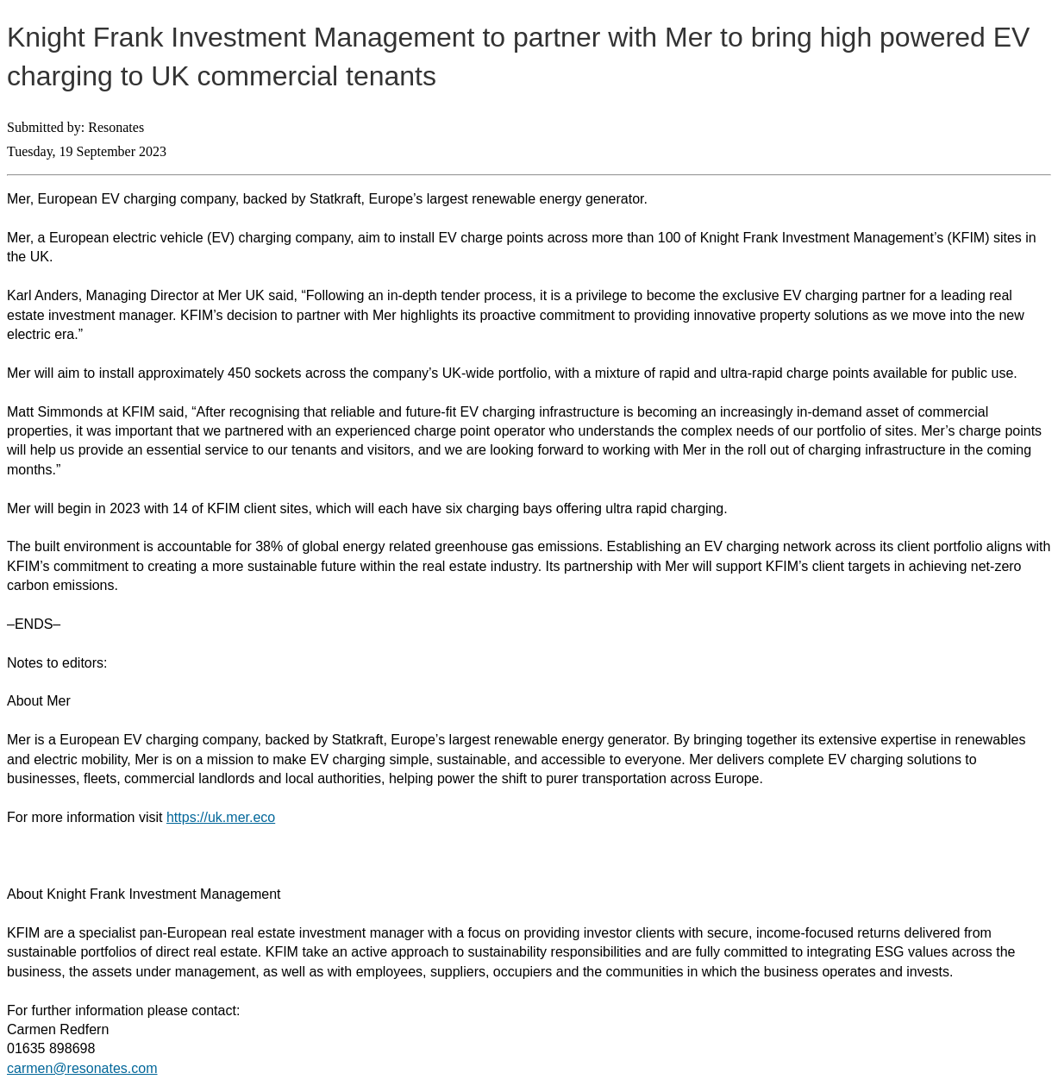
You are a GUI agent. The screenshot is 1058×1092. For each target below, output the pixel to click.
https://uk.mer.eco (220, 817)
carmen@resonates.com (82, 1068)
